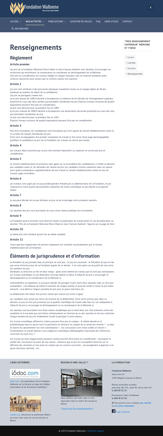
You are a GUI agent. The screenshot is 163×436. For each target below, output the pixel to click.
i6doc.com (15, 381)
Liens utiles (111, 21)
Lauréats (131, 62)
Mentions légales (96, 430)
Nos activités (33, 21)
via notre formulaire (124, 405)
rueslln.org (15, 414)
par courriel (145, 402)
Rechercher (19, 28)
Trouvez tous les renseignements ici (77, 408)
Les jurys (132, 68)
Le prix (131, 57)
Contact (127, 21)
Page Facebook (123, 411)
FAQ (98, 21)
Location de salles (81, 21)
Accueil (14, 21)
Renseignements (135, 73)
